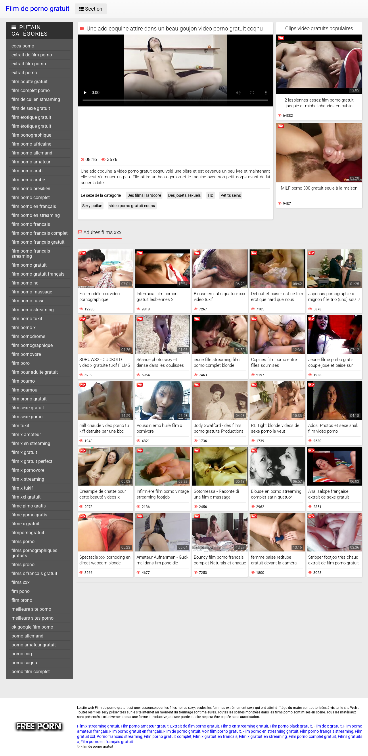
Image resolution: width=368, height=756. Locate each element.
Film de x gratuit (327, 726)
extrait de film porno (32, 55)
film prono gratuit (29, 399)
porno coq (22, 653)
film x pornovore (28, 470)
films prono (23, 564)
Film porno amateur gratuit (145, 726)
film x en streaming (31, 443)
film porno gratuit (29, 265)
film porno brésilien (31, 188)
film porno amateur (31, 162)
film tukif (21, 425)
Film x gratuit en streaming (263, 736)
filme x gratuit (25, 523)
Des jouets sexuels (184, 195)
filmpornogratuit (28, 532)
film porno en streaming (36, 215)
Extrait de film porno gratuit (194, 726)
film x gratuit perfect (32, 461)
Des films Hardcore (144, 195)
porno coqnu (24, 662)
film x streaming (28, 479)
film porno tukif (27, 318)
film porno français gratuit (38, 242)
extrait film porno (29, 63)
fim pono (21, 591)
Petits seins (231, 195)
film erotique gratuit (31, 117)
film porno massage (32, 292)
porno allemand (27, 636)
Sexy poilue (92, 205)
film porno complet (31, 197)
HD (210, 195)
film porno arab (27, 170)
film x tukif (22, 488)
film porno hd (25, 283)
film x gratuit (24, 452)
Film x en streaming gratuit (244, 726)
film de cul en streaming (36, 99)
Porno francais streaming (119, 736)
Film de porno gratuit (181, 731)
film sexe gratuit (28, 408)
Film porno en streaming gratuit (270, 731)
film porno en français (34, 206)
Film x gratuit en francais (215, 736)
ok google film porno (32, 627)
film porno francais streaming (31, 253)
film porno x (24, 327)
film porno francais (31, 224)
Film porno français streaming (326, 731)
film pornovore (26, 354)
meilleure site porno (31, 609)
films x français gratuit (34, 573)
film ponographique (31, 135)
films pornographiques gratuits (34, 553)
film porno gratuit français (38, 274)
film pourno (23, 381)
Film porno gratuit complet (167, 736)
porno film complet (31, 671)
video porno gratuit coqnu (132, 205)
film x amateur (26, 434)
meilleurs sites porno (32, 618)
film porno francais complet (40, 233)
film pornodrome (28, 336)
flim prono (22, 600)
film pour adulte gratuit (35, 372)
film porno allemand (32, 153)
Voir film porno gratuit (221, 731)
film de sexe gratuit (31, 108)
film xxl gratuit (26, 497)
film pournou (24, 390)
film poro (21, 363)
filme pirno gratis (29, 506)
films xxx (21, 582)
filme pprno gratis (29, 515)
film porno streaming (33, 309)
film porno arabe (28, 179)
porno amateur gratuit (34, 645)
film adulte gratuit (29, 81)
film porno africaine (31, 144)
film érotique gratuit (31, 126)
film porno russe (28, 300)
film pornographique (32, 345)
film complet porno (31, 90)
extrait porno (24, 72)
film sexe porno (27, 416)
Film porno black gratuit (291, 726)
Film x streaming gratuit (98, 726)
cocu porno (23, 46)
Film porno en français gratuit (106, 741)
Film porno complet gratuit (312, 736)
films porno (23, 541)
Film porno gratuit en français (135, 731)
